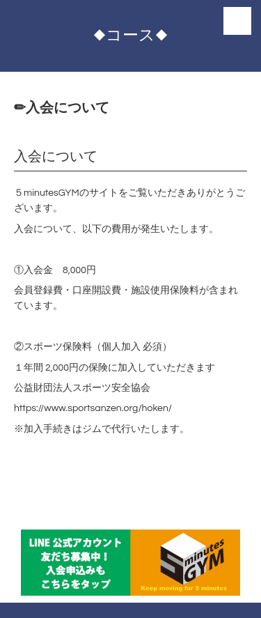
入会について (55, 157)
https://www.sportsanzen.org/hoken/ (93, 408)
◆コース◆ (130, 35)
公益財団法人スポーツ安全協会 (82, 388)
